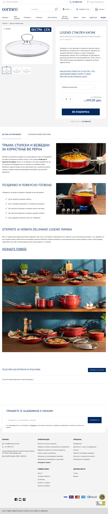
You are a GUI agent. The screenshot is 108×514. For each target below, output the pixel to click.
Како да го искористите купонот (84, 456)
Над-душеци (17, 17)
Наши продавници (97, 2)
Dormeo (5, 439)
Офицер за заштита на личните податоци (51, 450)
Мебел (76, 17)
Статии (75, 473)
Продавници (77, 444)
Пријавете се (94, 420)
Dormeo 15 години (44, 483)
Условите (33, 425)
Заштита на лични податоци (47, 444)
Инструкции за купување (81, 459)
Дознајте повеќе (14, 249)
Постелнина (52, 17)
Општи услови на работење (47, 453)
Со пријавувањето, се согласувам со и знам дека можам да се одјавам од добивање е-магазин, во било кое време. (45, 426)
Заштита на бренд (44, 486)
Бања (84, 17)
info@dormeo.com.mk (12, 444)
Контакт (76, 450)
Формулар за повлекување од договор (50, 459)
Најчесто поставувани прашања (83, 453)
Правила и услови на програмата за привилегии (54, 447)
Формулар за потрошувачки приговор (50, 456)
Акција (103, 17)
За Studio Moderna (44, 476)
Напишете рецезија (97, 370)
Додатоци (93, 17)
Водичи (75, 476)
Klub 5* (40, 473)
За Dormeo (41, 479)
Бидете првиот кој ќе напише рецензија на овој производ (80, 36)
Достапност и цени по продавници (84, 447)
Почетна (4, 23)
